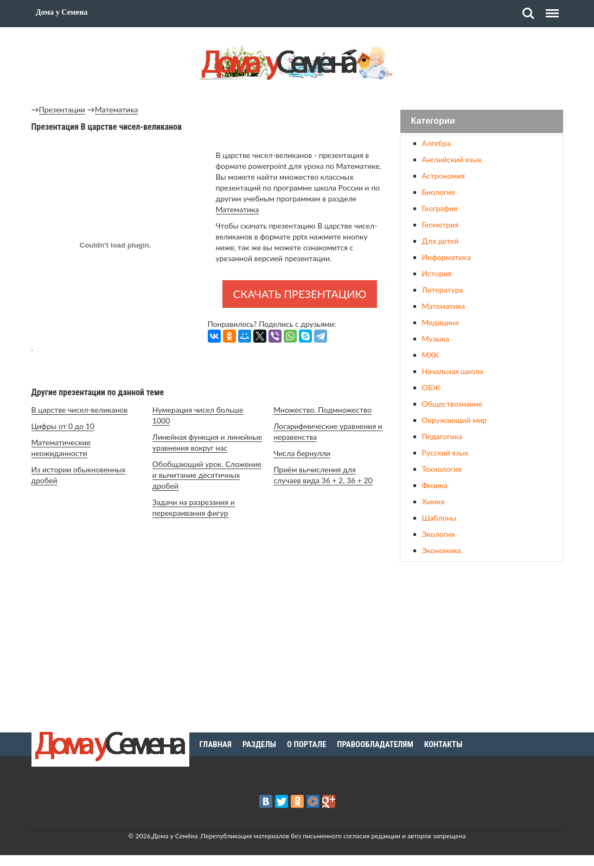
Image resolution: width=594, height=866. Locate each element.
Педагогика (442, 436)
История (437, 273)
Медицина (440, 322)
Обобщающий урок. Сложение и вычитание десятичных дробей (206, 474)
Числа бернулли (301, 453)
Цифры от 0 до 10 (63, 426)
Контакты (443, 744)
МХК (430, 354)
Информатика (446, 257)
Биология (438, 192)
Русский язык (445, 452)
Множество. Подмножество (322, 409)
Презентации (62, 109)
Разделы (259, 744)
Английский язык (452, 159)
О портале (306, 744)
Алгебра (436, 143)
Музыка (436, 338)
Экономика (441, 550)
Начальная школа (452, 371)
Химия (433, 501)
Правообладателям (375, 744)
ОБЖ (431, 387)
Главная (216, 744)
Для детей (440, 240)
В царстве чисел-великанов (79, 409)
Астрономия (443, 175)
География (440, 208)
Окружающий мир (454, 420)
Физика (435, 485)
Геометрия (440, 224)
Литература (442, 289)
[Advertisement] (481, 645)
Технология (442, 468)
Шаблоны (439, 517)
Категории (433, 121)
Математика (116, 109)
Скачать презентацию (300, 293)
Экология (438, 534)
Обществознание (452, 403)
